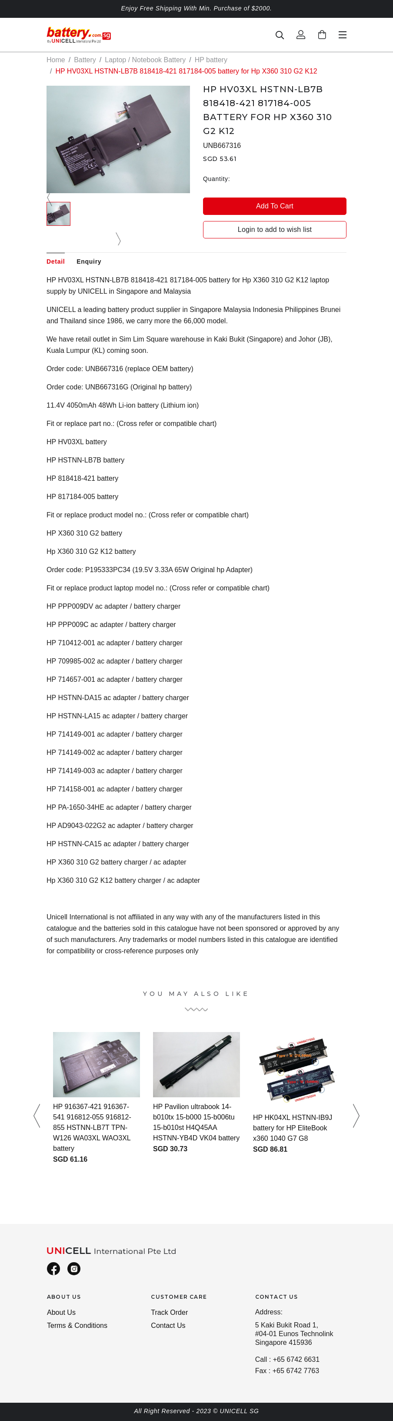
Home (56, 60)
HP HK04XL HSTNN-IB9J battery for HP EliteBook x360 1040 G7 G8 (292, 1128)
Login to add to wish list (275, 229)
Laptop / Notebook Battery (145, 60)
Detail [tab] (56, 261)
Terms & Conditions (77, 1325)
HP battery (211, 60)
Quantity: (216, 178)
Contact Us (168, 1325)
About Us (61, 1312)
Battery (85, 60)
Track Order (169, 1312)
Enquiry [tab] (89, 261)
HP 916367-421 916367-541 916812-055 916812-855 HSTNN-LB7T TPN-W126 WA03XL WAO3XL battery (92, 1127)
